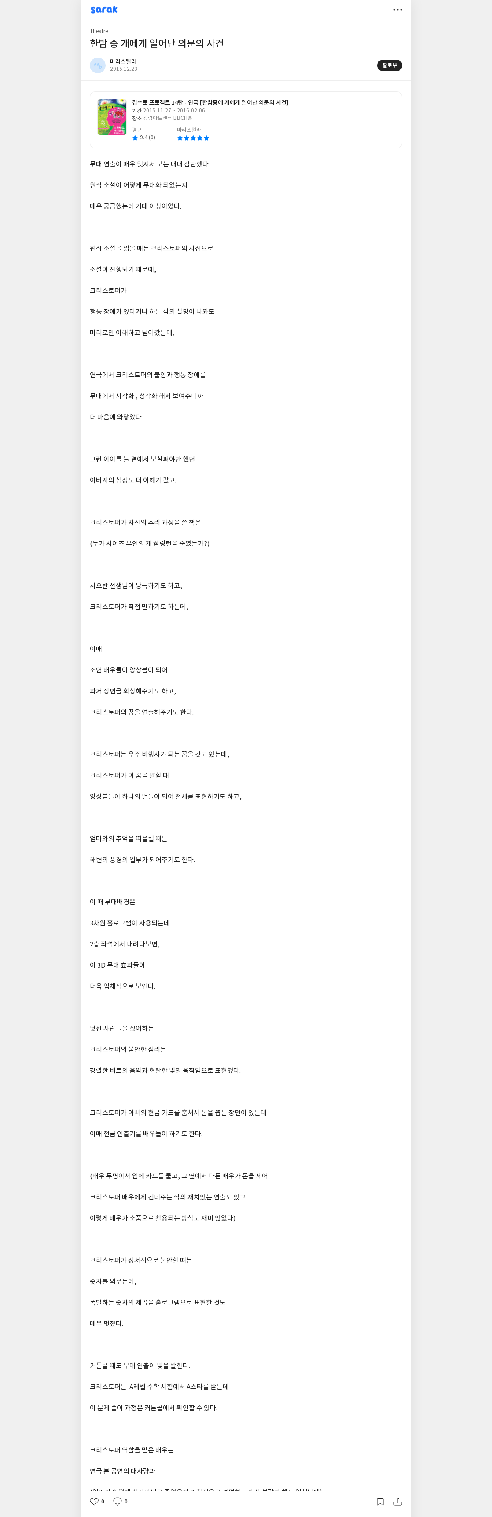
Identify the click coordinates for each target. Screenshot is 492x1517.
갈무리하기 (380, 1501)
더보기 (397, 9)
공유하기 (397, 1501)
